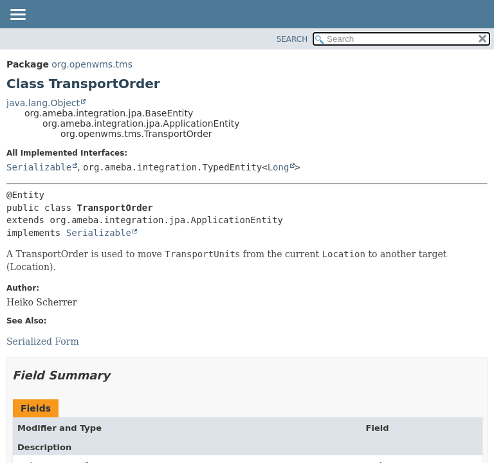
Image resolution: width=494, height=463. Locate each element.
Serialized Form (42, 341)
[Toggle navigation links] (17, 15)
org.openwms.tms (92, 64)
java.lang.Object (43, 103)
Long (278, 167)
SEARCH (292, 39)
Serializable (38, 167)
